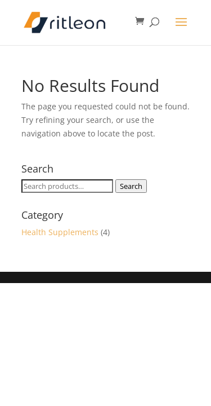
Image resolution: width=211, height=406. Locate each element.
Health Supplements (59, 232)
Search (131, 186)
